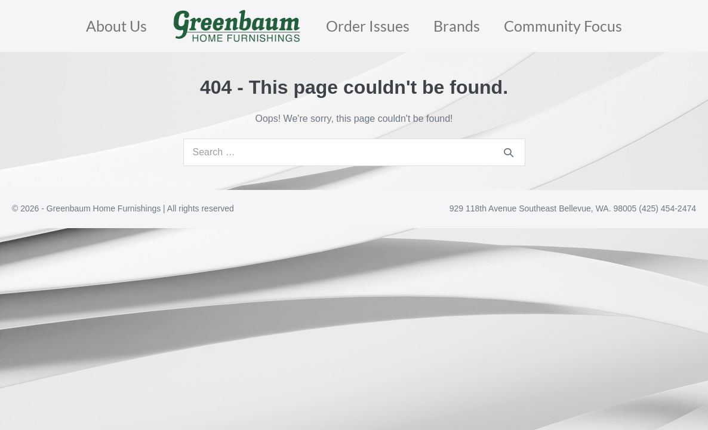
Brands (456, 26)
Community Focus (563, 26)
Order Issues (368, 26)
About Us (116, 26)
